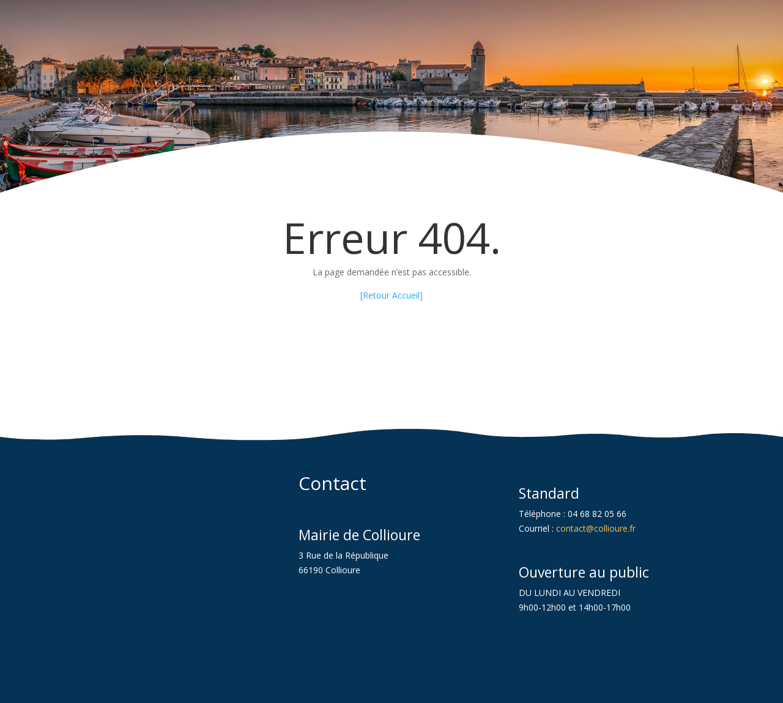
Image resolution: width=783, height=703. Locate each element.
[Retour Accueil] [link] (391, 295)
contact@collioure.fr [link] (596, 528)
